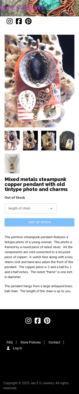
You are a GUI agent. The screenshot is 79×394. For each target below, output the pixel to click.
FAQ (10, 342)
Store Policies (30, 342)
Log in (17, 348)
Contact (54, 342)
